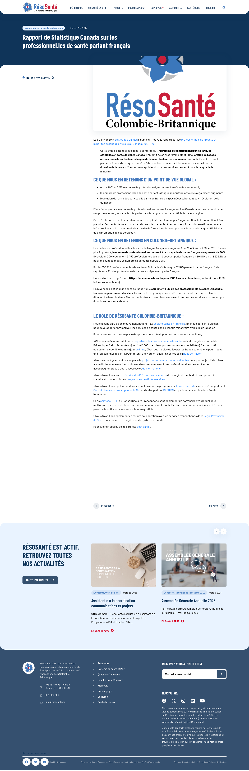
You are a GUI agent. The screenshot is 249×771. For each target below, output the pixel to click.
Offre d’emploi (112, 592)
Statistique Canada (126, 139)
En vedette (98, 592)
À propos (157, 8)
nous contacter (192, 353)
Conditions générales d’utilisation (213, 763)
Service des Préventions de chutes (145, 375)
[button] (224, 7)
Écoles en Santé (186, 385)
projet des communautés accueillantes (165, 360)
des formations (151, 368)
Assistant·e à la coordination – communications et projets (114, 603)
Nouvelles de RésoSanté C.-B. (190, 592)
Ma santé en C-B (98, 8)
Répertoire (76, 7)
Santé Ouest (194, 7)
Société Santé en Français (169, 323)
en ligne (140, 349)
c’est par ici (143, 426)
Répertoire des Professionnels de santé (158, 341)
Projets (118, 7)
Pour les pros (137, 8)
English (210, 7)
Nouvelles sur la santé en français (44, 28)
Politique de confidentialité (185, 763)
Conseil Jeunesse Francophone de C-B (117, 390)
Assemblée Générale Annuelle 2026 (188, 600)
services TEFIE (109, 400)
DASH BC (168, 390)
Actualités (175, 7)
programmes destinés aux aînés (146, 379)
